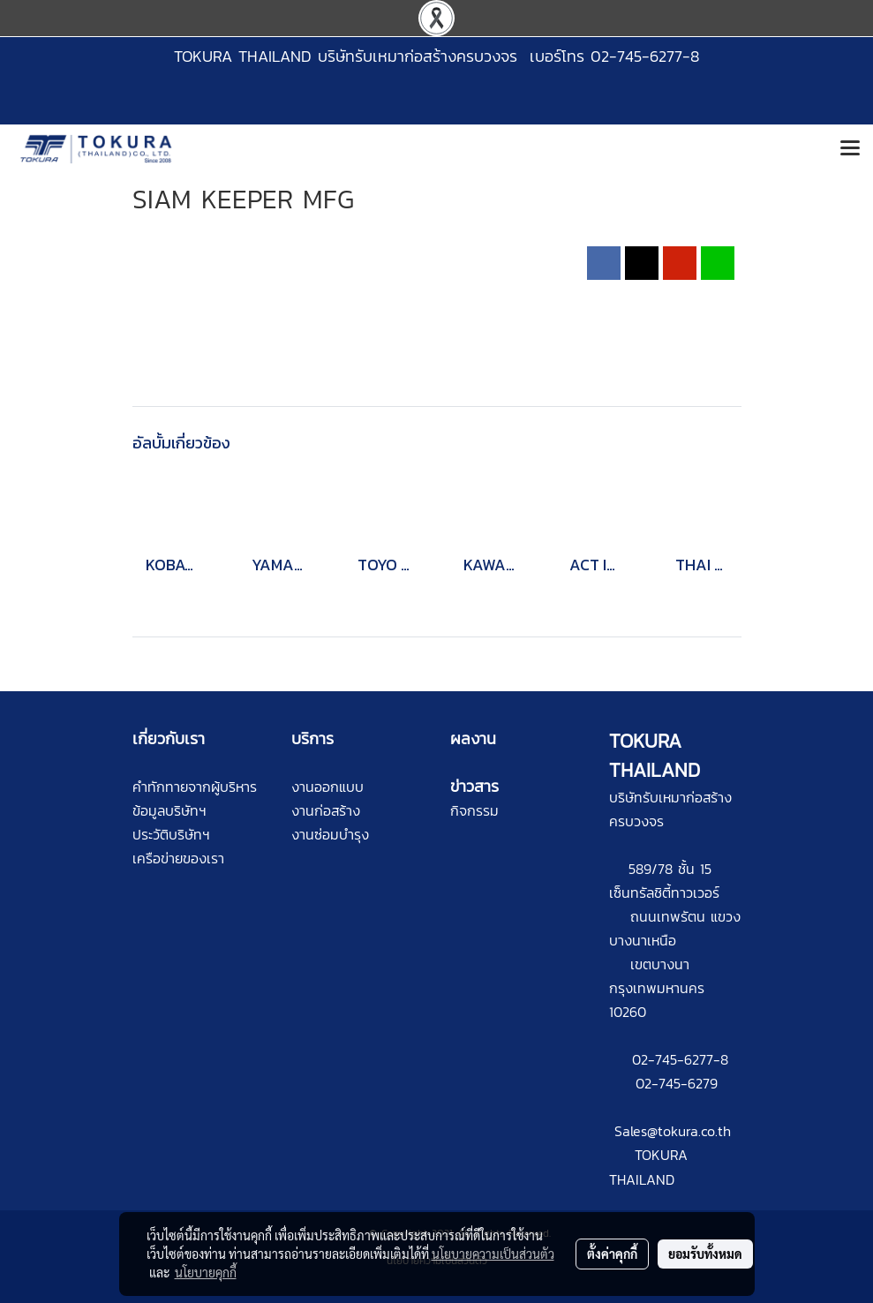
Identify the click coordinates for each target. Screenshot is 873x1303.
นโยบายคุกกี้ (206, 1272)
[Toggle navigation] (850, 149)
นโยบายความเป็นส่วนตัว (493, 1254)
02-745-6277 (672, 1059)
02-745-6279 (677, 1083)
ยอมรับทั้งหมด (705, 1254)
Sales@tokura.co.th (672, 1130)
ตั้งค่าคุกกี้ (612, 1254)
